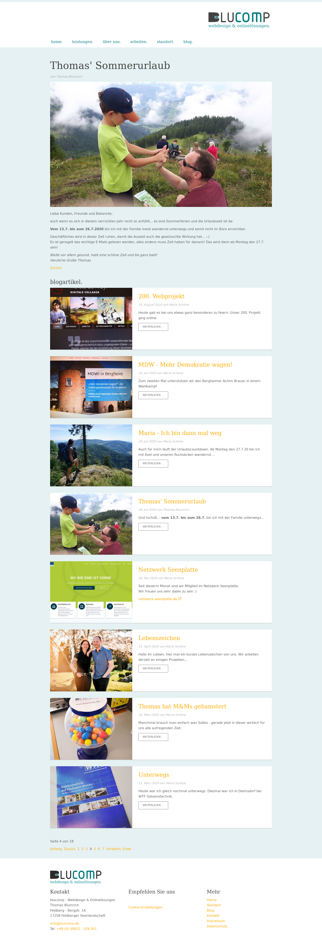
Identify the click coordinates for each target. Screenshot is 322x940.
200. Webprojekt (161, 296)
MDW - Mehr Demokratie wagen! (185, 365)
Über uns (111, 42)
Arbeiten (138, 42)
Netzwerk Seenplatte (168, 570)
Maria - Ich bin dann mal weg (180, 433)
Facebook (131, 900)
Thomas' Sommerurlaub (172, 501)
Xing (148, 900)
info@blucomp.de (64, 923)
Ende (127, 849)
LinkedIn (156, 900)
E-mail (164, 900)
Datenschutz (217, 926)
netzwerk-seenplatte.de (157, 599)
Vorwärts (113, 849)
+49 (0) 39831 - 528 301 (76, 929)
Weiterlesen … (155, 327)
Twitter (140, 900)
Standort (165, 42)
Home (56, 42)
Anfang (56, 849)
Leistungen (82, 42)
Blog (187, 42)
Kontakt (213, 916)
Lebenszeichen (159, 638)
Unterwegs (153, 775)
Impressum (216, 921)
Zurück (56, 268)
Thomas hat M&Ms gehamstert (182, 706)
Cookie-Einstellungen (145, 907)
